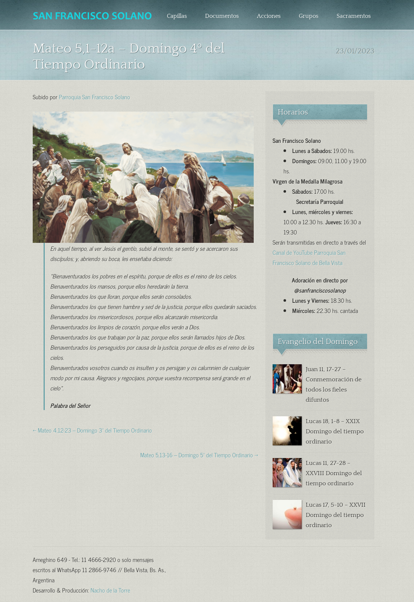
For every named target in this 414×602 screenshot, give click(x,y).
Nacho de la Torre (110, 589)
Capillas (177, 16)
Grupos (308, 16)
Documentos (222, 16)
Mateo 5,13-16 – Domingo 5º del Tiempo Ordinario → (199, 454)
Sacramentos (354, 16)
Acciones (269, 16)
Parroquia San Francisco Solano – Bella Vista (93, 16)
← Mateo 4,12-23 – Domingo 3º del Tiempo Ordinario (92, 429)
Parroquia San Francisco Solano (94, 96)
